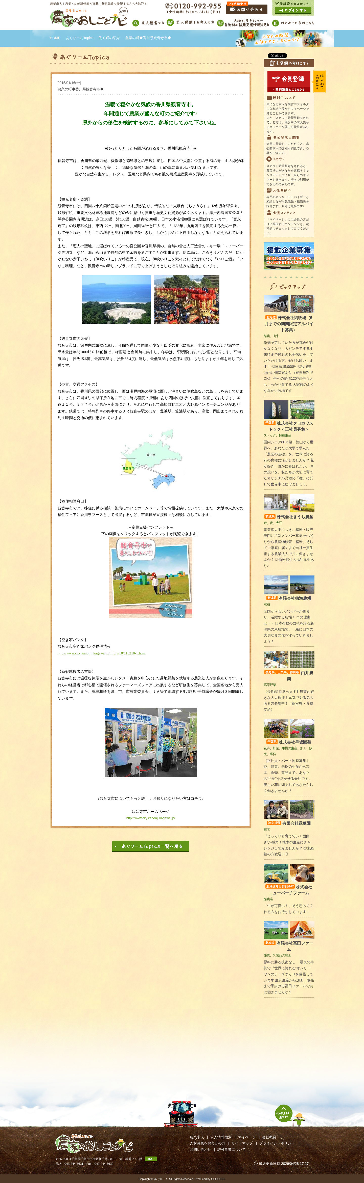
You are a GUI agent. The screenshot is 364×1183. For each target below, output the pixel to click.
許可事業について (231, 1149)
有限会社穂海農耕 (288, 598)
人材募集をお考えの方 (207, 1143)
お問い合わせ (200, 1149)
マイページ (247, 1137)
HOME (55, 38)
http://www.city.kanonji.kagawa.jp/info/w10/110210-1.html (102, 653)
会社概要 (269, 1137)
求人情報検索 (221, 1137)
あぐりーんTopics (80, 38)
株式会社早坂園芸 (288, 742)
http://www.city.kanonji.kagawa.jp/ (150, 818)
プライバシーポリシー (277, 1143)
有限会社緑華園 (289, 823)
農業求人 (197, 1137)
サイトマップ (242, 1143)
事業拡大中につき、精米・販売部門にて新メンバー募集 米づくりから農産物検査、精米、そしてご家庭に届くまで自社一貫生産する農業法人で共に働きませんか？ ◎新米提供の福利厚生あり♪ (289, 548)
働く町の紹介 (109, 38)
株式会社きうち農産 (288, 517)
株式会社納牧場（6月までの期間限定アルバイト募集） (289, 324)
